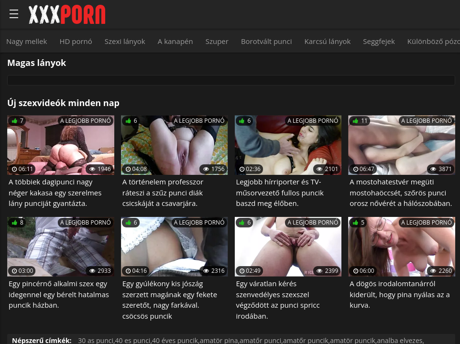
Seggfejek (379, 41)
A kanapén (175, 41)
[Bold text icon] (14, 14)
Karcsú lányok (328, 41)
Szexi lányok (125, 41)
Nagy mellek (26, 41)
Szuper (217, 41)
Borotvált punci (266, 41)
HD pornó (75, 41)
